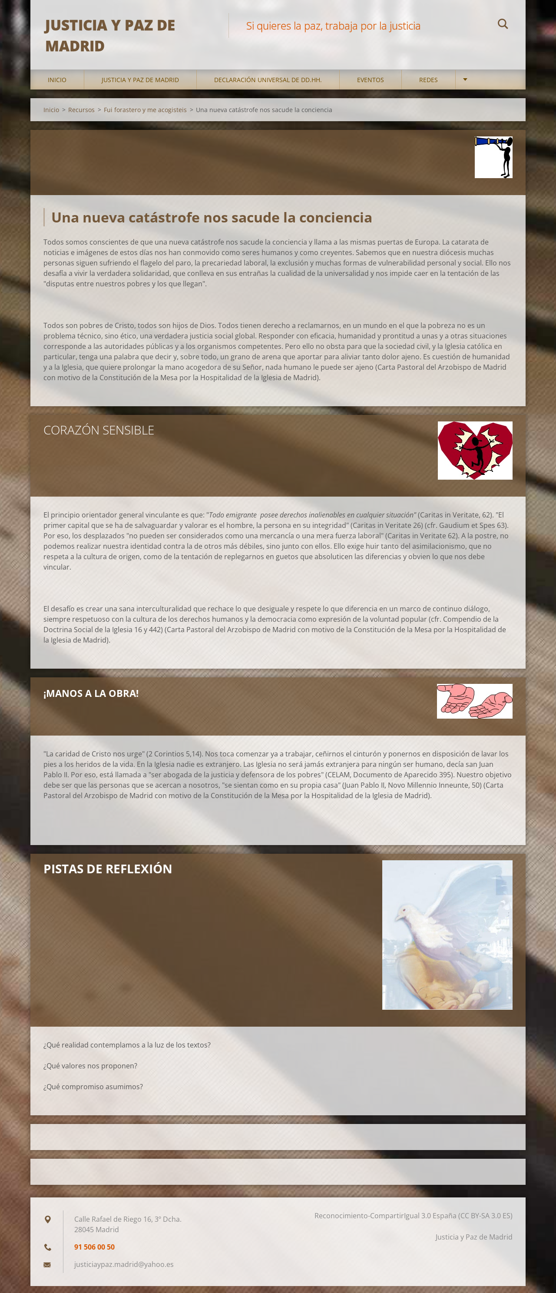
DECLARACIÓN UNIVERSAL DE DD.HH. (268, 87)
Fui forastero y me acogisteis (145, 117)
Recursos (81, 117)
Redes (428, 87)
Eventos (370, 87)
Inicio (57, 87)
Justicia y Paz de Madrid (140, 87)
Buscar (503, 25)
